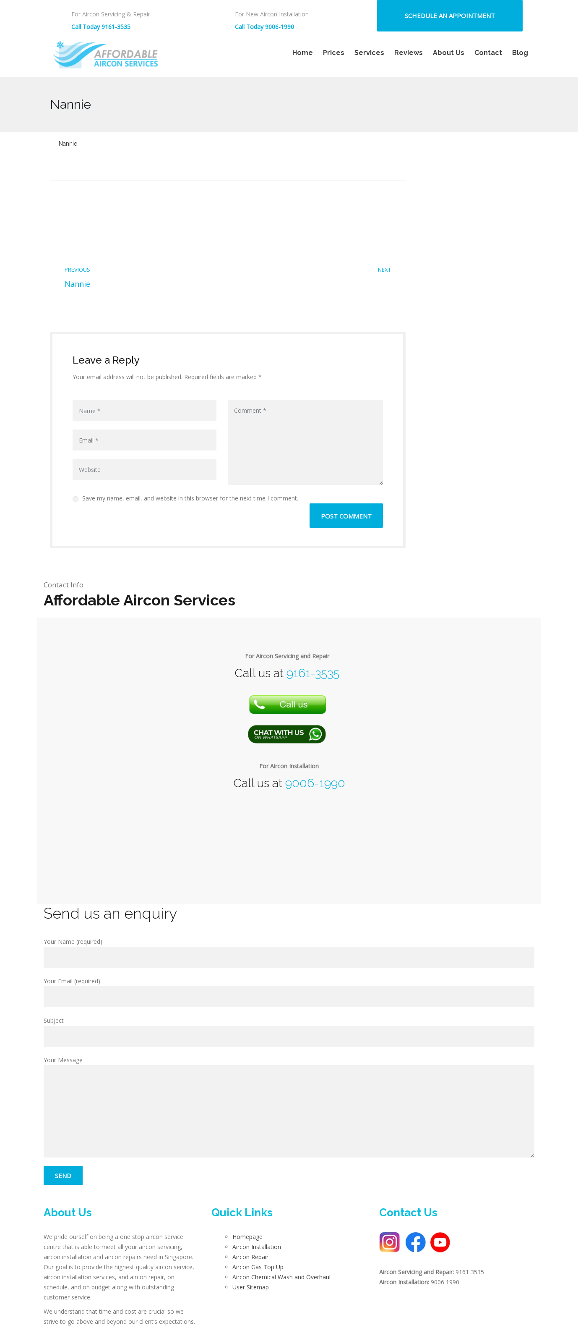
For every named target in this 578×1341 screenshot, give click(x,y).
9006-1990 (315, 783)
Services (369, 53)
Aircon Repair (250, 1257)
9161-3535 (312, 673)
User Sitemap (250, 1287)
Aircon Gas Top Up (258, 1267)
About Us (448, 53)
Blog (520, 53)
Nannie (77, 284)
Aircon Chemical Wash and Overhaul (281, 1277)
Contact (488, 53)
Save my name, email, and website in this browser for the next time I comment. (185, 498)
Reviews (408, 53)
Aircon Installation (256, 1247)
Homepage (247, 1237)
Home (302, 53)
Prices (333, 53)
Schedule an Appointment (450, 15)
